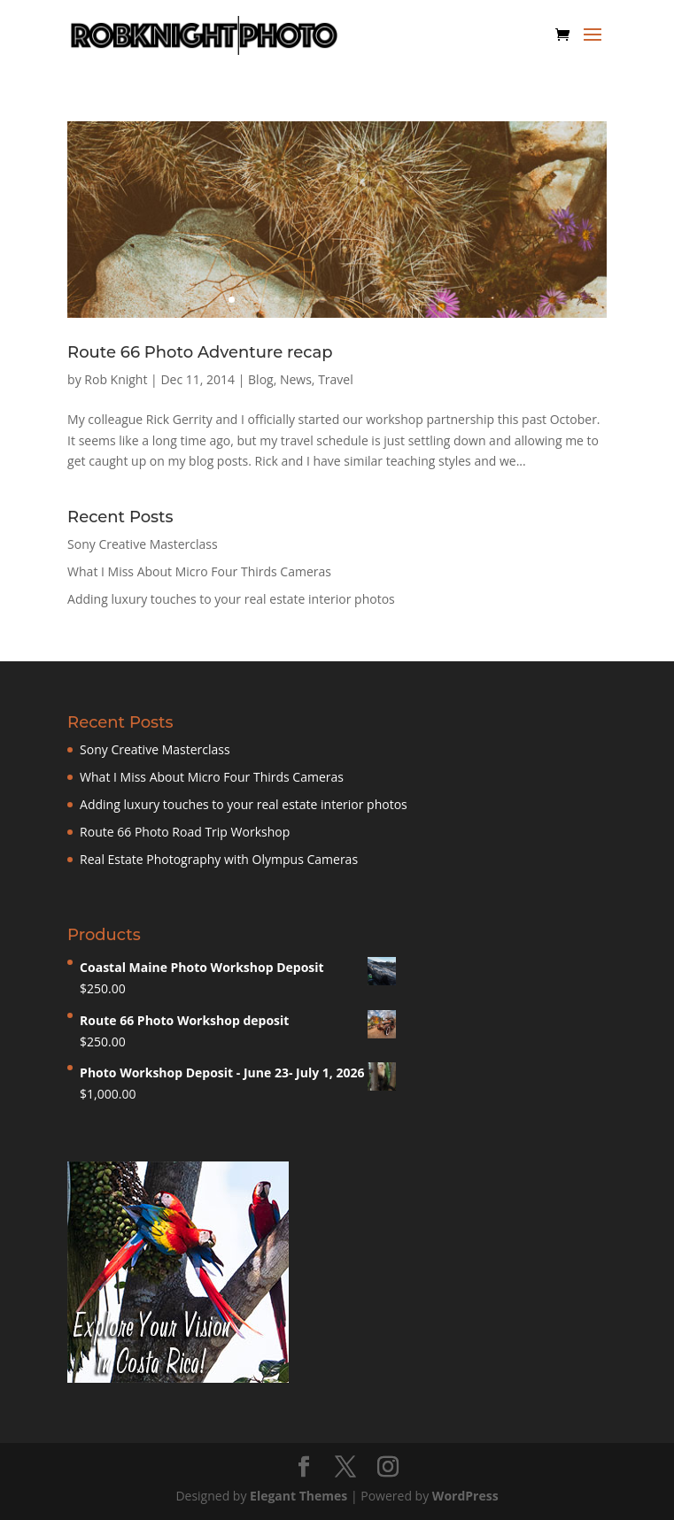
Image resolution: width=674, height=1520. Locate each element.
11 (382, 300)
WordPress (465, 1495)
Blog (261, 379)
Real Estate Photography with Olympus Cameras (219, 859)
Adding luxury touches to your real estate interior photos (231, 598)
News (296, 379)
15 (442, 300)
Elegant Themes (298, 1495)
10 (367, 300)
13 (412, 300)
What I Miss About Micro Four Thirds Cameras (199, 571)
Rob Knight (115, 379)
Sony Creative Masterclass (142, 544)
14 (427, 300)
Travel (335, 379)
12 (397, 300)
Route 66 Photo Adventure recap (199, 352)
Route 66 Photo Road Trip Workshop (185, 831)
